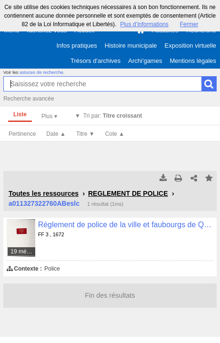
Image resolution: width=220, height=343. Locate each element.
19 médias (22, 251)
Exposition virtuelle (190, 45)
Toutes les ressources (44, 193)
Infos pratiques (77, 45)
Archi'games (145, 60)
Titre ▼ (85, 134)
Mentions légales (193, 60)
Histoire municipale (131, 45)
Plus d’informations (144, 24)
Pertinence (22, 134)
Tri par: (112, 115)
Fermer (189, 24)
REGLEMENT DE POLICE (128, 193)
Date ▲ (56, 134)
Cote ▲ (115, 134)
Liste (20, 114)
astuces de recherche (41, 72)
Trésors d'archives (95, 60)
